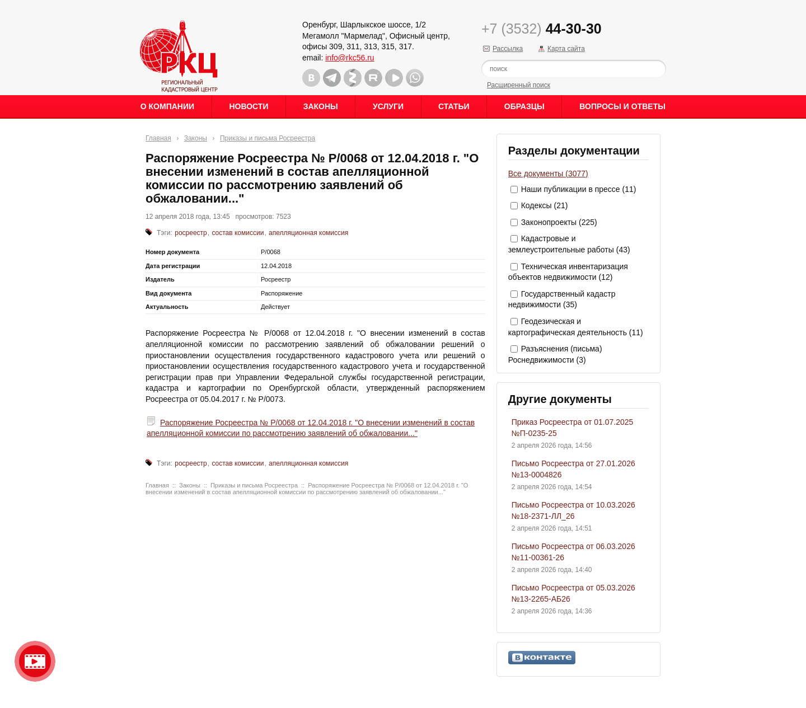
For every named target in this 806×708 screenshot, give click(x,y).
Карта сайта (566, 49)
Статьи (454, 106)
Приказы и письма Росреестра (267, 138)
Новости (248, 106)
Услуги (388, 106)
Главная (158, 138)
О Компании (167, 106)
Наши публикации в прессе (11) (578, 189)
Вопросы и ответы (622, 106)
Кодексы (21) (544, 205)
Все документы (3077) (548, 173)
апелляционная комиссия (308, 233)
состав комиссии (238, 233)
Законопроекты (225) (559, 222)
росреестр (191, 233)
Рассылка (508, 49)
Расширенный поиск (518, 85)
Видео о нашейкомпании (35, 661)
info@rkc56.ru (349, 57)
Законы (320, 106)
